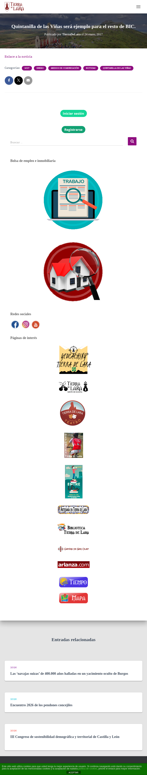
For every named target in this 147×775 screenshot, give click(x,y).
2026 (13, 667)
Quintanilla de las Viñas (117, 68)
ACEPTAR (73, 772)
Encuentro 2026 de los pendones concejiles (41, 705)
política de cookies (87, 768)
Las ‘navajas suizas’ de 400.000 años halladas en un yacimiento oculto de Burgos (69, 674)
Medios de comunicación (65, 68)
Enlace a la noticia (18, 56)
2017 (26, 68)
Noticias (91, 68)
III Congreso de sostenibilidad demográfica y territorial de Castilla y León (64, 737)
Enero (40, 68)
